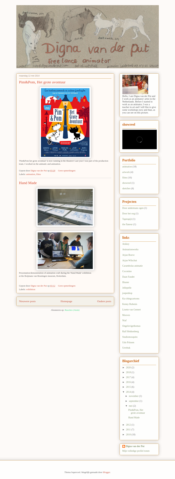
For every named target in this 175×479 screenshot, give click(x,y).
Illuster (125, 282)
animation (30, 174)
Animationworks (130, 249)
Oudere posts (104, 301)
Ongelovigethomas (131, 326)
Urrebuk (126, 347)
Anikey (125, 244)
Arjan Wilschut (129, 260)
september (134, 401)
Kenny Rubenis (129, 304)
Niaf (124, 320)
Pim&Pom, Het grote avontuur (42, 82)
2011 (128, 429)
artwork (126, 172)
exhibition (30, 289)
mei (131, 406)
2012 (128, 424)
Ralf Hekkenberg (130, 331)
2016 (128, 382)
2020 (128, 367)
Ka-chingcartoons (131, 298)
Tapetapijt (127, 219)
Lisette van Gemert (131, 309)
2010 (128, 434)
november (134, 396)
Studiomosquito (130, 337)
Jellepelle (126, 288)
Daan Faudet (128, 277)
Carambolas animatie (132, 266)
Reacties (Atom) (72, 310)
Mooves (126, 315)
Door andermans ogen (133, 208)
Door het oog (128, 213)
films (38, 174)
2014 (128, 392)
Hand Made (28, 183)
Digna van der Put (135, 446)
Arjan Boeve (128, 255)
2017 (128, 377)
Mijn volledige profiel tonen (136, 451)
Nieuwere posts (27, 301)
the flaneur (127, 224)
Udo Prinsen (128, 342)
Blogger (106, 472)
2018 (128, 372)
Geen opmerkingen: (67, 170)
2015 (128, 387)
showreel (126, 183)
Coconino (127, 271)
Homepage (66, 301)
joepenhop (127, 293)
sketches (126, 188)
